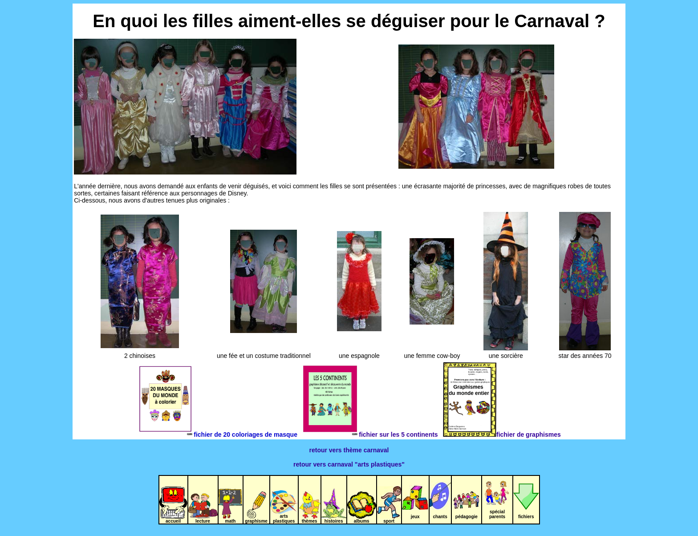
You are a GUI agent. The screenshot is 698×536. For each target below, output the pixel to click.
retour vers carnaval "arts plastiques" (349, 464)
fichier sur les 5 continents (371, 434)
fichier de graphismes (501, 434)
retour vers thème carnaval (349, 450)
